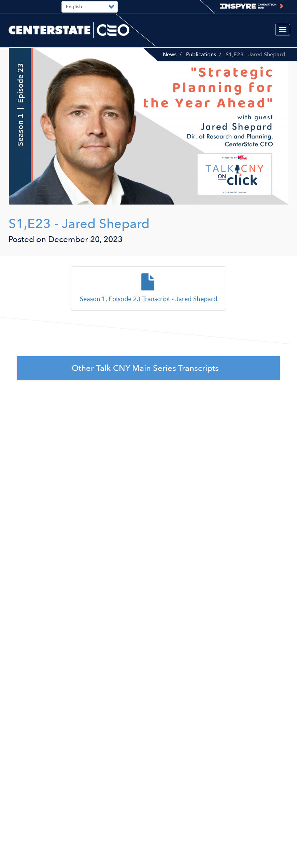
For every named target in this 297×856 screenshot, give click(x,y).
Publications (201, 54)
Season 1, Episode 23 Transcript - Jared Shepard (148, 299)
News (169, 54)
